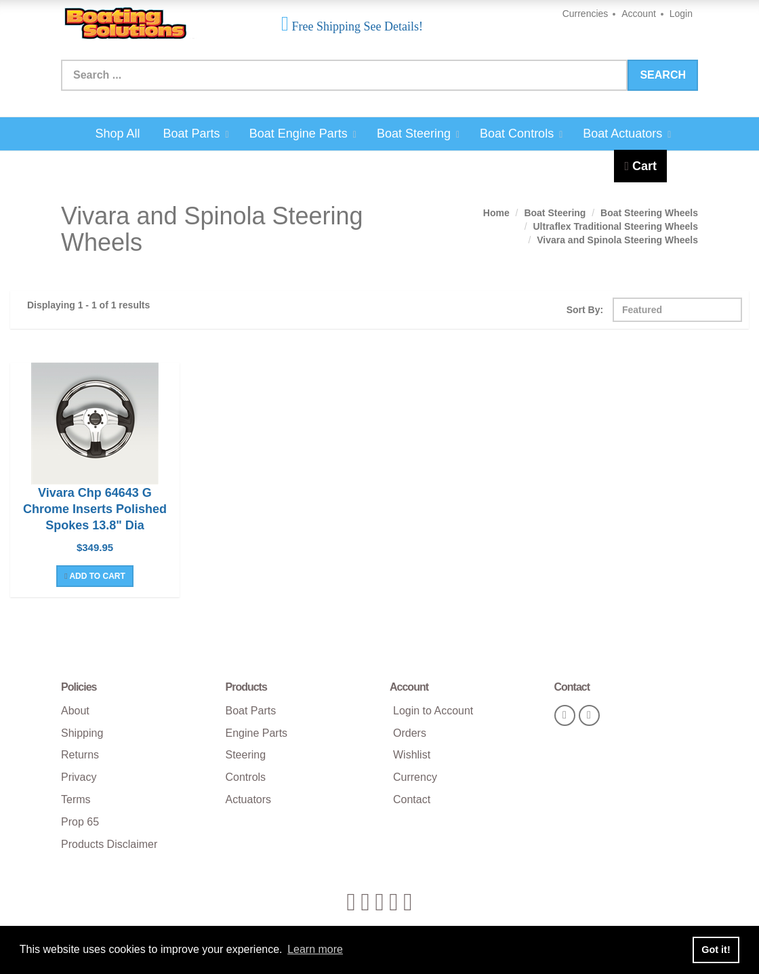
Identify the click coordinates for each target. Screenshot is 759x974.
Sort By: (585, 309)
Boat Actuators (627, 133)
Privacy (78, 777)
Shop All (118, 133)
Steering (246, 754)
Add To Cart (94, 576)
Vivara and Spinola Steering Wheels (617, 240)
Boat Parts (195, 133)
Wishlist (411, 754)
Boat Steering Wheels (649, 212)
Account (638, 13)
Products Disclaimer (109, 844)
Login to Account (433, 710)
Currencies (585, 13)
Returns (80, 754)
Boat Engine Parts (302, 133)
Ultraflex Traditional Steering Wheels (615, 226)
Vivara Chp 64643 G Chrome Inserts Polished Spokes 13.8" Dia (95, 509)
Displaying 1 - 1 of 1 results (88, 305)
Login (681, 13)
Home (496, 212)
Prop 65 (80, 822)
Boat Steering (418, 133)
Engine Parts (257, 733)
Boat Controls (521, 133)
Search (663, 75)
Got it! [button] (715, 949)
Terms (76, 799)
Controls (246, 777)
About (75, 710)
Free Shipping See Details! (356, 26)
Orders (409, 733)
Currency (415, 777)
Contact (411, 799)
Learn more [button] (315, 949)
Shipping (82, 733)
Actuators (249, 799)
